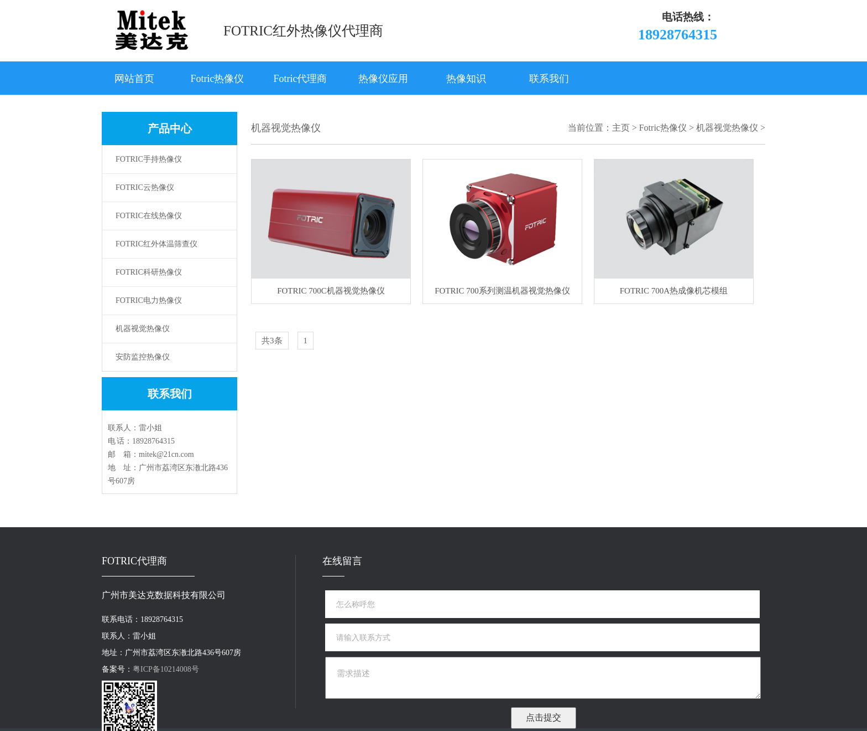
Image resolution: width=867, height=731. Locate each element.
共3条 (272, 340)
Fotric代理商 (300, 78)
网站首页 (134, 78)
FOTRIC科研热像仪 (149, 272)
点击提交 (543, 717)
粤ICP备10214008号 (166, 669)
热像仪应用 (383, 78)
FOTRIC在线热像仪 (149, 216)
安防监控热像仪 (143, 357)
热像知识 (466, 78)
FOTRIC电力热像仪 (149, 300)
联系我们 (549, 78)
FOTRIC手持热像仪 (149, 159)
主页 (621, 127)
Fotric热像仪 (217, 78)
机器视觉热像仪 (143, 329)
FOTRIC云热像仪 (145, 187)
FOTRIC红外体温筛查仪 (156, 244)
